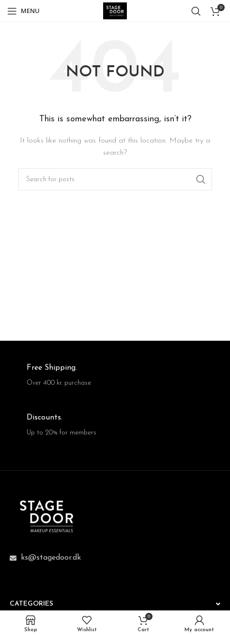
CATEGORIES (31, 604)
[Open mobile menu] (23, 11)
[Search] (196, 11)
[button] (115, 603)
